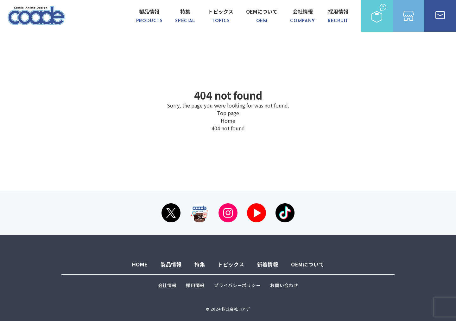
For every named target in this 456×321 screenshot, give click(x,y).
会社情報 (302, 16)
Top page (228, 113)
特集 (185, 16)
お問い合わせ (284, 285)
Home (228, 120)
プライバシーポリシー (237, 285)
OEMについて (261, 16)
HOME (140, 264)
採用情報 (338, 16)
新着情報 (267, 264)
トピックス (220, 16)
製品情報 (149, 16)
